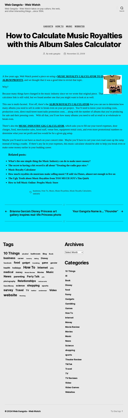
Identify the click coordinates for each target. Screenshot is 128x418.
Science (69, 345)
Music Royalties (62, 191)
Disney (68, 285)
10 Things (70, 271)
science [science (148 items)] (20, 285)
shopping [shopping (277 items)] (33, 285)
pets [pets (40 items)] (43, 277)
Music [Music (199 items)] (50, 272)
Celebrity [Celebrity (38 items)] (29, 258)
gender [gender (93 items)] (53, 263)
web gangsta (54, 53)
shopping (70, 350)
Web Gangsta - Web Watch (22, 4)
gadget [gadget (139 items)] (26, 262)
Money (68, 322)
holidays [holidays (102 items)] (16, 268)
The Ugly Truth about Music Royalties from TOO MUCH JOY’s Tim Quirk (48, 178)
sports (68, 355)
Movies (69, 331)
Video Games (72, 387)
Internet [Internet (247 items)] (43, 267)
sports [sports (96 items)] (45, 286)
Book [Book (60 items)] (51, 254)
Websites (80, 26)
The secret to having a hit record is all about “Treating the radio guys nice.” (48, 165)
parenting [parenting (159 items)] (19, 276)
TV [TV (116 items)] (27, 290)
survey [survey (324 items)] (8, 290)
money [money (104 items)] (19, 272)
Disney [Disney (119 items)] (44, 258)
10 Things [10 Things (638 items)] (12, 253)
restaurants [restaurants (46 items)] (42, 281)
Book (67, 280)
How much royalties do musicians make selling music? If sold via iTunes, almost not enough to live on (61, 174)
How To (59, 26)
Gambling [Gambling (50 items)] (36, 263)
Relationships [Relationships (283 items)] (27, 281)
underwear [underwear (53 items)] (43, 290)
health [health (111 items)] (7, 268)
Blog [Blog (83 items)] (45, 254)
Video (68, 383)
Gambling (70, 303)
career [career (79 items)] (21, 258)
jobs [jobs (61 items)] (52, 268)
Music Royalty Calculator (22, 169)
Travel (68, 369)
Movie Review (72, 327)
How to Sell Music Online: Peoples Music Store (33, 182)
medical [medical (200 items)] (8, 272)
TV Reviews (71, 378)
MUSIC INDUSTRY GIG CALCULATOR (41, 125)
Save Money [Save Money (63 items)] (9, 286)
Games (69, 308)
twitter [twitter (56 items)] (33, 290)
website (36, 193)
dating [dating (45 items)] (36, 258)
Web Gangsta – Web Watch (27, 411)
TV (66, 373)
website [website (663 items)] (10, 295)
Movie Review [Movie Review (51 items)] (30, 272)
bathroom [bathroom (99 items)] (35, 254)
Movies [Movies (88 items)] (40, 272)
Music (69, 26)
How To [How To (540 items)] (29, 267)
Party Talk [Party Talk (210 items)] (33, 276)
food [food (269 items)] (17, 262)
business (37, 191)
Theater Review (73, 359)
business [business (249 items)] (9, 258)
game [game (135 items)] (45, 262)
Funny (68, 294)
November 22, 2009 (76, 53)
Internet (69, 317)
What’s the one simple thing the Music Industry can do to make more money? (49, 161)
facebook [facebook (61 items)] (7, 263)
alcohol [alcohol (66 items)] (25, 254)
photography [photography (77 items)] (9, 281)
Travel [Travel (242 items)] (19, 290)
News (68, 341)
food (67, 289)
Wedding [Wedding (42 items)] (22, 296)
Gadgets (48, 26)
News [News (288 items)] (7, 276)
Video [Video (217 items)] (53, 290)
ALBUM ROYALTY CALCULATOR (69, 104)
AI (66, 276)
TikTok (68, 364)
